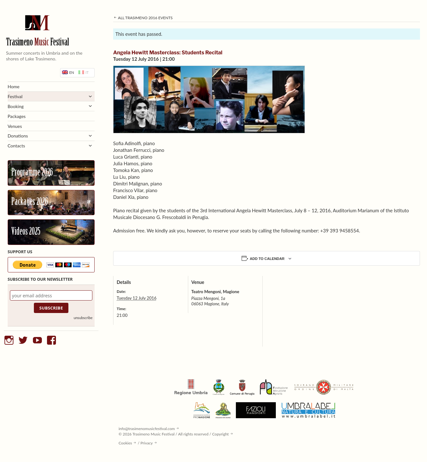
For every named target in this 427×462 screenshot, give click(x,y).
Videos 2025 (25, 232)
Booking (16, 106)
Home (13, 86)
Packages (17, 116)
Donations (18, 135)
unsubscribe (83, 318)
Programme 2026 (32, 173)
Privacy (147, 443)
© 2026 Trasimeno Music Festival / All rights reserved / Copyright (174, 434)
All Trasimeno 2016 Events (143, 17)
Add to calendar (267, 259)
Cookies (125, 443)
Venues (15, 126)
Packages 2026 (29, 202)
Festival (15, 96)
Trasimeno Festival (37, 42)
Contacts (16, 145)
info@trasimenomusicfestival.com (147, 428)
